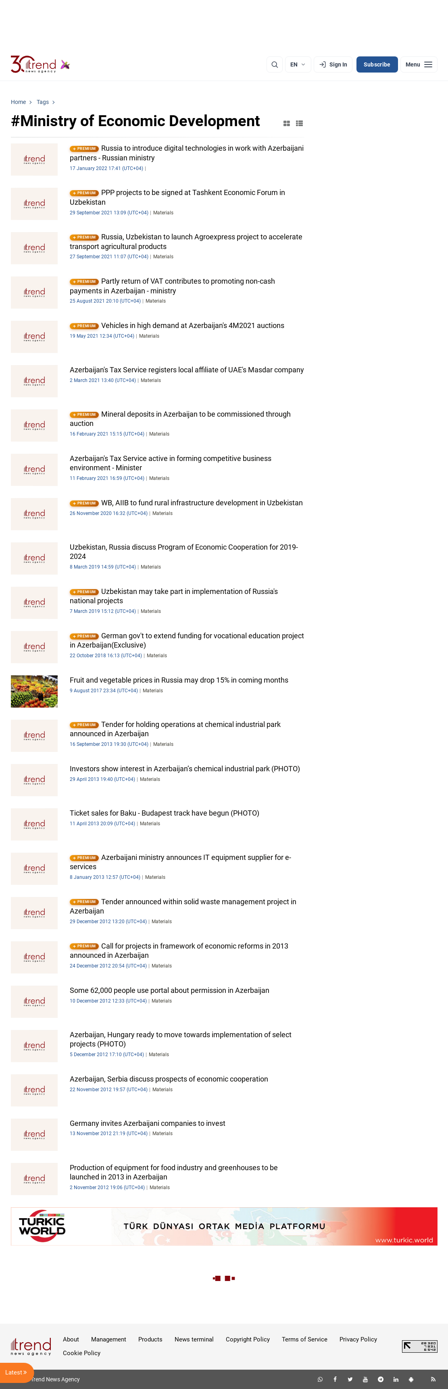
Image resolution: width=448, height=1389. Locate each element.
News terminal (194, 1339)
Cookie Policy (81, 1353)
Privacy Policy (358, 1339)
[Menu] (419, 64)
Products (150, 1339)
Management (108, 1339)
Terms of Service (304, 1339)
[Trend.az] (41, 64)
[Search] (275, 64)
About (71, 1339)
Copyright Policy (248, 1339)
